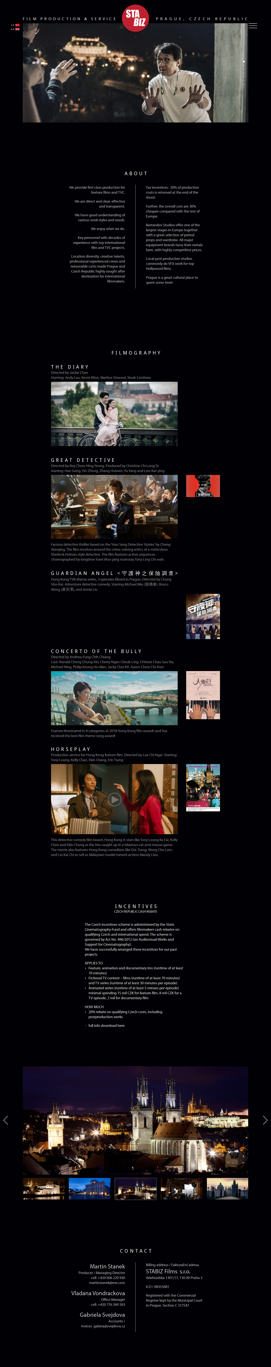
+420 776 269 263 (111, 1304)
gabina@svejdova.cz (109, 1325)
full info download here (107, 1025)
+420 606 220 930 (111, 1277)
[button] (244, 61)
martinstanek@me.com (107, 1282)
